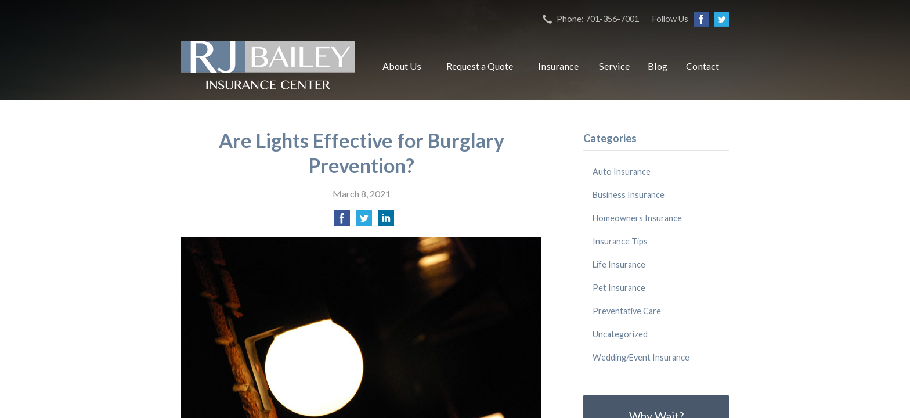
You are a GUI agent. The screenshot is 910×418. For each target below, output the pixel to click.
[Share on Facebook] (342, 221)
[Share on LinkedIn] (386, 221)
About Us (401, 65)
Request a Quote (479, 65)
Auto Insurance (622, 171)
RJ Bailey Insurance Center (268, 66)
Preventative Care (627, 311)
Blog (657, 65)
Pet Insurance (619, 288)
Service (614, 65)
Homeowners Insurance (637, 218)
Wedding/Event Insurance (641, 357)
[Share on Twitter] (364, 221)
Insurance (558, 65)
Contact (702, 65)
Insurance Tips (620, 241)
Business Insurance (629, 195)
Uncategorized (620, 334)
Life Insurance (619, 264)
